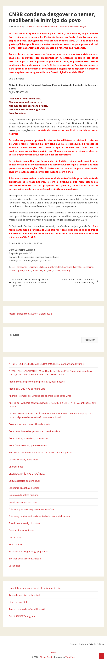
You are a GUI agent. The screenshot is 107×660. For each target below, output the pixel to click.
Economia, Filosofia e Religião (73, 26)
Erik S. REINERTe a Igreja (22, 616)
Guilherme (87, 266)
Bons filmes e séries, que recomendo (28, 445)
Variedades (14, 565)
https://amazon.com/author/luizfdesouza (30, 313)
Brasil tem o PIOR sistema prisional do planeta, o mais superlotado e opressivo (30, 282)
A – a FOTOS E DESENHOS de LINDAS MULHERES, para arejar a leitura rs (47, 363)
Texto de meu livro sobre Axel (24, 595)
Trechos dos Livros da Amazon (25, 558)
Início (53, 652)
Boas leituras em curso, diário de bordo (29, 424)
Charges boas (16, 466)
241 (14, 266)
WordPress (70, 657)
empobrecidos (53, 266)
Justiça (21, 270)
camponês (22, 266)
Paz (45, 270)
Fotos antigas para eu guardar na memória (31, 509)
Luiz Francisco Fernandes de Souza (41, 26)
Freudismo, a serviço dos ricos (24, 523)
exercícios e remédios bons (23, 502)
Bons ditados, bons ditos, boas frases (28, 438)
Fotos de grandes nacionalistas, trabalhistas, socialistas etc (39, 516)
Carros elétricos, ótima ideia (23, 459)
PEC (50, 270)
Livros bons (15, 537)
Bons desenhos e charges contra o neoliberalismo (35, 431)
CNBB (42, 266)
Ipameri (13, 270)
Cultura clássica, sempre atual (24, 480)
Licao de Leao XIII (18, 602)
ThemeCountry (47, 657)
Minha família (16, 544)
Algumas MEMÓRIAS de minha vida (27, 388)
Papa (28, 270)
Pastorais (37, 270)
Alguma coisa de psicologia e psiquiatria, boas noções (37, 381)
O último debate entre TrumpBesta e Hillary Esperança (76, 281)
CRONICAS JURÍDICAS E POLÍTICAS (27, 473)
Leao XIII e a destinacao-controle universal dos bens (36, 588)
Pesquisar (14, 334)
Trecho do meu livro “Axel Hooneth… (28, 609)
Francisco (67, 266)
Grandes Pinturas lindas (21, 530)
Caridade (33, 266)
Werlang (66, 270)
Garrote (77, 266)
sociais (57, 270)
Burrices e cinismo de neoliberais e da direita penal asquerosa (41, 452)
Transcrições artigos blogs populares (28, 551)
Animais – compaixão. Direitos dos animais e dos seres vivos (40, 395)
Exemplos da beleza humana (23, 494)
